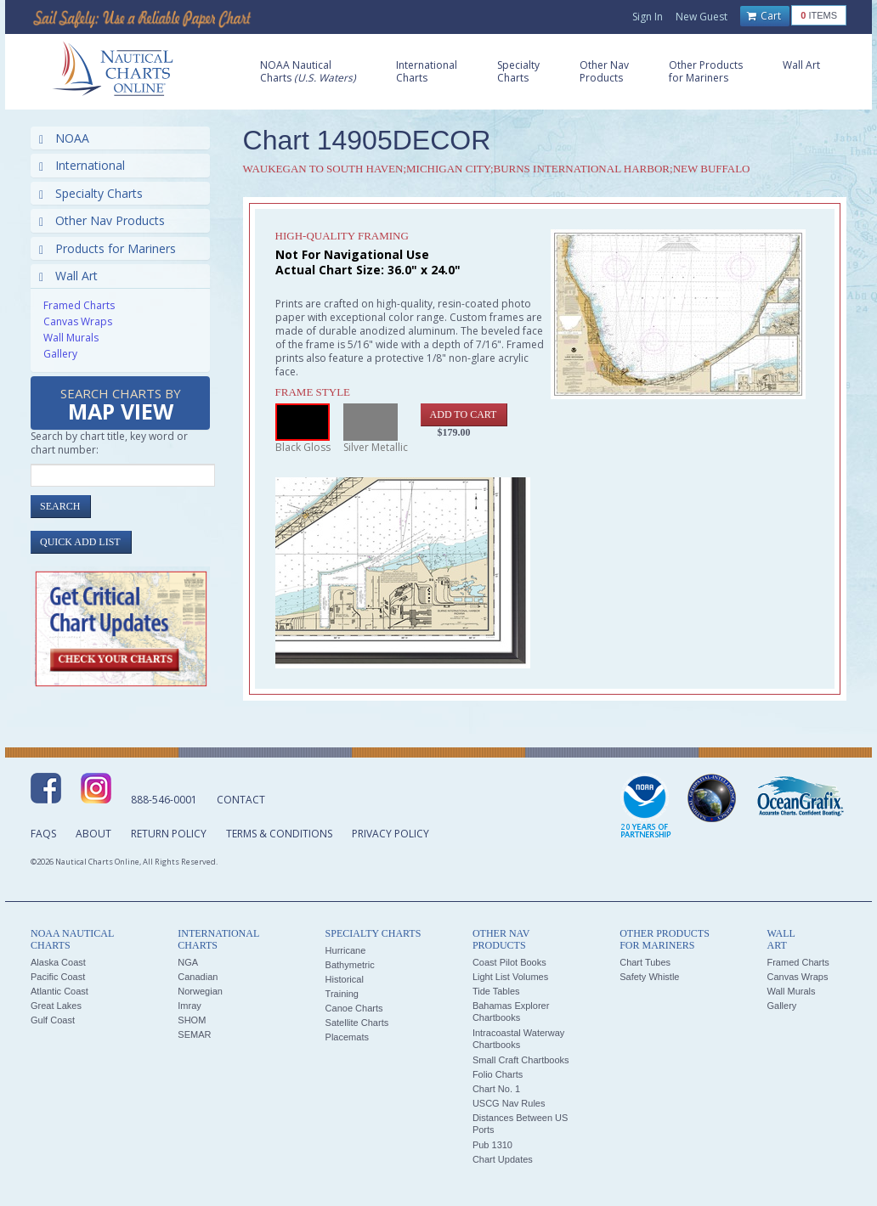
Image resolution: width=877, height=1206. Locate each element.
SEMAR (194, 1034)
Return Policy (169, 833)
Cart (764, 16)
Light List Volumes (510, 977)
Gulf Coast (53, 1020)
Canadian (198, 977)
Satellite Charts (357, 1022)
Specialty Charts (91, 193)
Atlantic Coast (59, 991)
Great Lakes (56, 1005)
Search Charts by (120, 405)
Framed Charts (79, 305)
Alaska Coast (58, 962)
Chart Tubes (645, 962)
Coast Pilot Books (509, 962)
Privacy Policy (390, 833)
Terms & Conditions (279, 833)
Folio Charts (497, 1074)
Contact (241, 799)
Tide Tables (496, 991)
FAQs (43, 833)
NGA (188, 962)
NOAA (64, 138)
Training (342, 994)
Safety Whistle (649, 977)
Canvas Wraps (77, 321)
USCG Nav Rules (509, 1103)
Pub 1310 (492, 1145)
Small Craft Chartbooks (520, 1060)
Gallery (60, 354)
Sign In (647, 16)
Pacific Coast (58, 977)
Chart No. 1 (496, 1089)
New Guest (701, 16)
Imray (189, 1005)
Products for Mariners (107, 248)
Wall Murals (71, 337)
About (93, 833)
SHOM (192, 1020)
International (82, 165)
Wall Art (68, 276)
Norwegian (200, 991)
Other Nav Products (102, 220)
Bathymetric (350, 965)
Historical (344, 979)
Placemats (347, 1037)
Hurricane (345, 950)
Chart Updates (502, 1159)
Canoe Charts (354, 1008)
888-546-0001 (164, 799)
